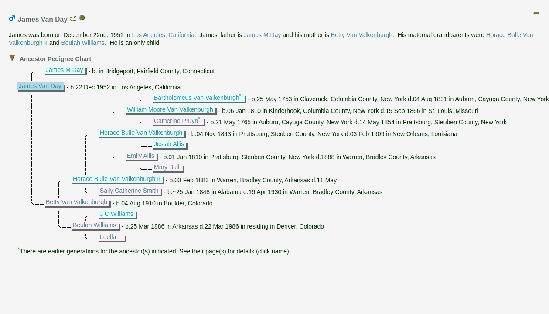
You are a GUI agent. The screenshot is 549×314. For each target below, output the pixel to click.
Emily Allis (140, 155)
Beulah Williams (83, 42)
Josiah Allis (169, 143)
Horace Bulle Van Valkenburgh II (116, 178)
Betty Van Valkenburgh (361, 34)
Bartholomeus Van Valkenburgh (196, 97)
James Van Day (40, 85)
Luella (108, 236)
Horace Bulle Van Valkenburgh (141, 132)
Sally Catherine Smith (129, 190)
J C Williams (116, 213)
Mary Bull (166, 167)
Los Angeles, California (163, 34)
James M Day (262, 34)
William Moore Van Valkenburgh (170, 109)
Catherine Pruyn (176, 120)
